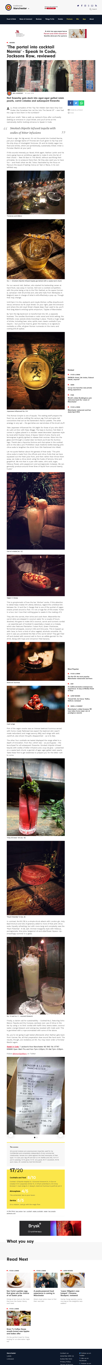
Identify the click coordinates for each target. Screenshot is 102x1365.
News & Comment (26, 19)
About (92, 19)
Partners (70, 19)
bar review (19, 1211)
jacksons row (11, 1213)
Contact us (64, 1318)
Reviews (39, 19)
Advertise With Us (67, 1321)
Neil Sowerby (18, 93)
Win (77, 19)
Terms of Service (66, 1329)
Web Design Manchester (67, 1363)
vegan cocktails (38, 1211)
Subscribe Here (66, 1323)
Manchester (11, 1318)
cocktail (29, 1211)
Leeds (9, 1321)
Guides (60, 19)
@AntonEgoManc (20, 1054)
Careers (63, 1335)
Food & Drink (11, 19)
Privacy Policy (65, 1326)
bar (25, 1211)
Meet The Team (66, 1332)
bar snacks (52, 1211)
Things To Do (49, 19)
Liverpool (10, 1323)
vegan (46, 1211)
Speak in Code (13, 1047)
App (84, 19)
